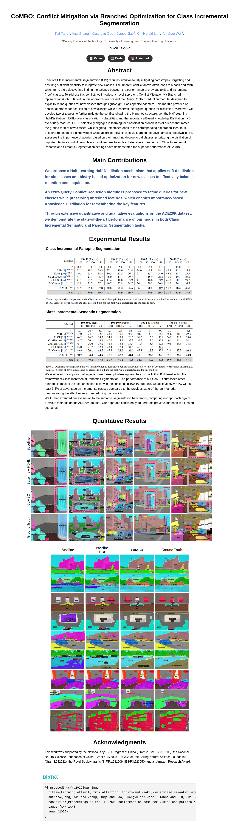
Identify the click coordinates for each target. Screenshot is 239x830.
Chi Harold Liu (147, 33)
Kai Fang (62, 33)
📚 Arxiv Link (140, 58)
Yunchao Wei (171, 33)
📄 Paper (95, 58)
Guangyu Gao (102, 33)
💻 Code (116, 58)
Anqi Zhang (80, 33)
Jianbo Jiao (125, 33)
